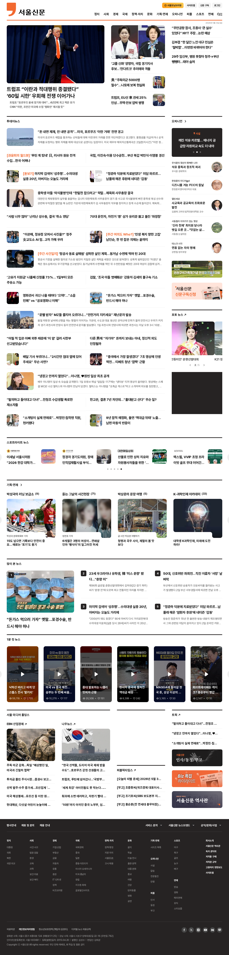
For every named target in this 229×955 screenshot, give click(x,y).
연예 (211, 14)
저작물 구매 (211, 856)
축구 (176, 852)
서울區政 (109, 858)
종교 (130, 874)
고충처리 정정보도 (214, 867)
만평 (153, 881)
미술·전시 (132, 858)
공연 (130, 901)
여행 (130, 879)
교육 (32, 863)
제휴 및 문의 (27, 825)
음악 (130, 847)
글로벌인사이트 (82, 890)
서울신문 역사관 (213, 845)
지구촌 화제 (80, 885)
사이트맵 (210, 872)
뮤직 (176, 903)
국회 (9, 852)
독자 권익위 (211, 851)
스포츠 (200, 14)
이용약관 (11, 929)
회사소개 (210, 840)
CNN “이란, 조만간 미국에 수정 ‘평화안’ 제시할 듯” (37, 107)
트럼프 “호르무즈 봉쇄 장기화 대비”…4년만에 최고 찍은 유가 (42, 102)
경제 (115, 14)
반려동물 (132, 890)
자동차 (56, 863)
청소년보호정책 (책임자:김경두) (53, 929)
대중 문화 (132, 868)
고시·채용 (109, 863)
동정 (153, 905)
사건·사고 (34, 847)
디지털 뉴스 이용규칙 (81, 929)
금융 (55, 858)
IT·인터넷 (57, 879)
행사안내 (11, 825)
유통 (55, 868)
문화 (150, 14)
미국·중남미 (80, 874)
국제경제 (79, 847)
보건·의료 (34, 874)
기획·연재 (162, 14)
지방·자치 (109, 852)
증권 (55, 874)
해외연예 (178, 897)
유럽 (77, 879)
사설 (153, 865)
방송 (176, 887)
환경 (32, 858)
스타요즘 (178, 908)
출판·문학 (132, 863)
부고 (153, 910)
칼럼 (153, 870)
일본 (77, 858)
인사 (153, 899)
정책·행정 (109, 847)
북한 (9, 858)
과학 (32, 868)
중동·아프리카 (81, 863)
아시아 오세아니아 (83, 868)
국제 (125, 14)
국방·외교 (11, 863)
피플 (189, 14)
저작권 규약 (211, 861)
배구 (176, 868)
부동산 (56, 852)
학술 (130, 852)
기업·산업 (57, 847)
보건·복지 (34, 879)
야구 (176, 847)
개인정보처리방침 (27, 929)
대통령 (10, 847)
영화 (130, 895)
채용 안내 (45, 825)
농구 (176, 863)
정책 (55, 885)
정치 (97, 14)
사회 (106, 14)
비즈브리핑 (57, 890)
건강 (130, 885)
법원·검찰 (34, 852)
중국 (77, 852)
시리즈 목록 (156, 847)
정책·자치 (137, 14)
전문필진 (154, 876)
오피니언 (177, 14)
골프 (176, 858)
